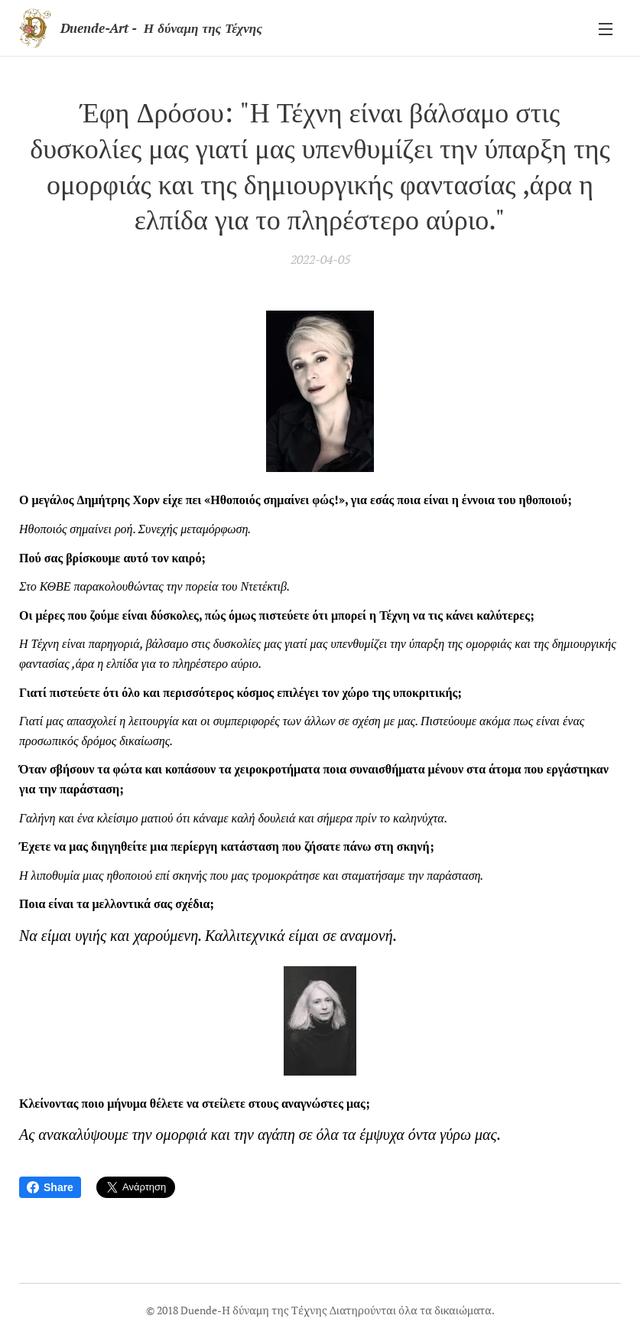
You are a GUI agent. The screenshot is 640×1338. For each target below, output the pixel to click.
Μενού (605, 29)
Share (50, 1187)
